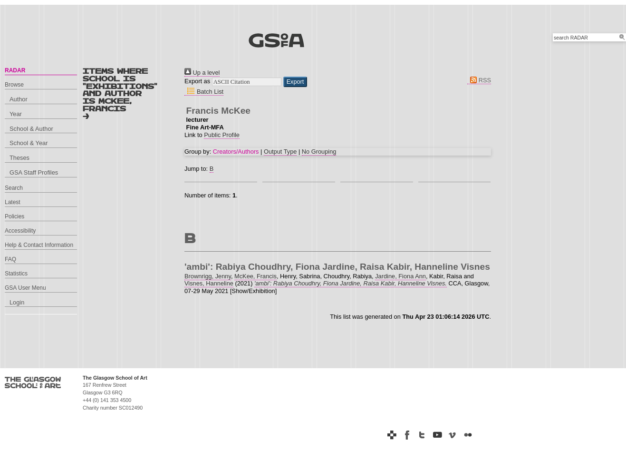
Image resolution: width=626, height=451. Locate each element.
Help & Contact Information (39, 245)
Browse (14, 84)
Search (14, 188)
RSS (479, 80)
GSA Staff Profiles (34, 172)
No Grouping (319, 151)
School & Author (31, 128)
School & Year (29, 143)
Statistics (16, 273)
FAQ (10, 259)
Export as (197, 81)
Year (16, 114)
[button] (295, 82)
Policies (14, 216)
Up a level (202, 72)
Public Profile (222, 134)
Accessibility (20, 230)
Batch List (203, 91)
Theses (19, 157)
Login (17, 302)
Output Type (280, 151)
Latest (12, 202)
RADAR (15, 70)
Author (19, 99)
